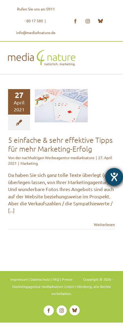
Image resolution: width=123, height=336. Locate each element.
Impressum (19, 279)
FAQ (55, 279)
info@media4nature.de (35, 32)
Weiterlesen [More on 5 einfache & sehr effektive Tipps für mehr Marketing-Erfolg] (104, 224)
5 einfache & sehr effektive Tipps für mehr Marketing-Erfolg (60, 145)
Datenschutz (40, 279)
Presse (67, 279)
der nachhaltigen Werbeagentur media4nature (54, 157)
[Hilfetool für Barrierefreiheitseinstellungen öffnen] (114, 177)
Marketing (29, 163)
